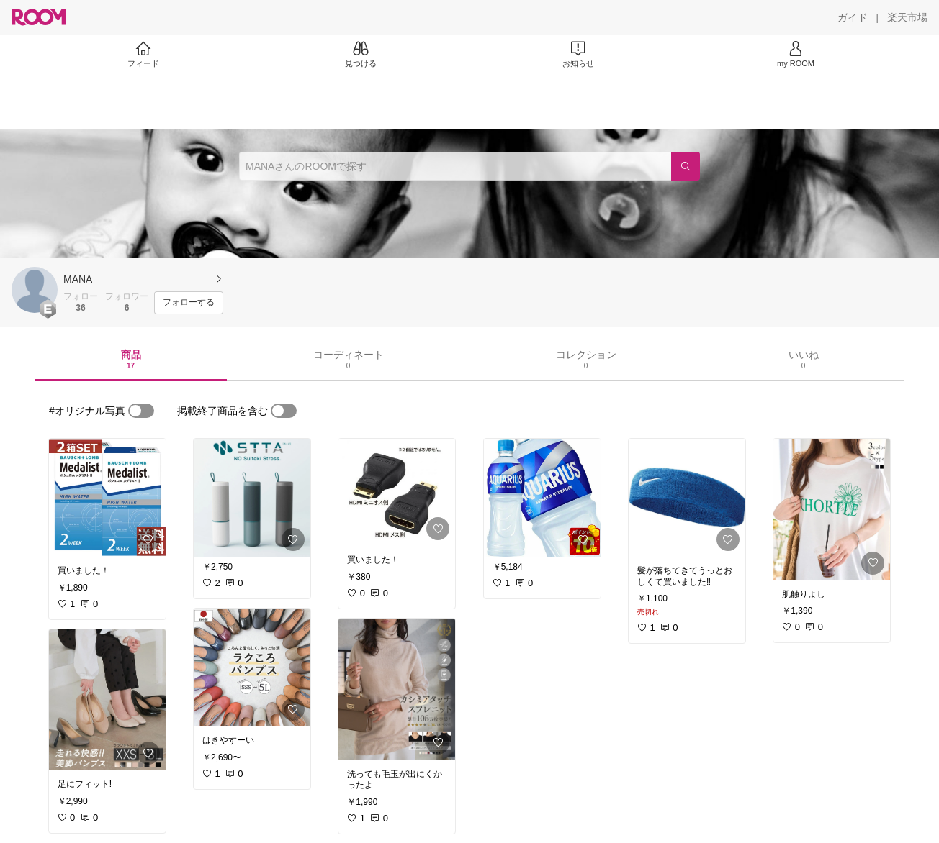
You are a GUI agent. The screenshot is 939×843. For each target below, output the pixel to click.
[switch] (141, 411)
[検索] (685, 166)
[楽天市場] (907, 17)
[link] (107, 498)
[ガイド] (852, 17)
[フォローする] (188, 302)
